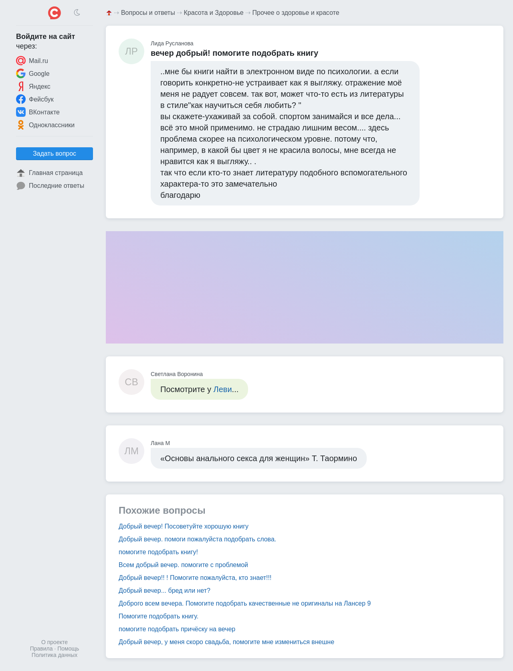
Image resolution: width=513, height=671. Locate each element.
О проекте (54, 642)
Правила (41, 648)
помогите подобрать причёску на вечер (177, 629)
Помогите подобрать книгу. (158, 616)
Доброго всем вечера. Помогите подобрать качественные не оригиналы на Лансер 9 (245, 603)
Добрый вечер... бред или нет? (164, 590)
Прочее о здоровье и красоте (295, 12)
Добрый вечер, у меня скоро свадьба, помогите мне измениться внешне (226, 641)
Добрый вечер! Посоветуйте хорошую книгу (183, 526)
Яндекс (33, 86)
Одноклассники (45, 125)
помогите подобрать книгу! (158, 552)
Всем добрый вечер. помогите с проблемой (183, 564)
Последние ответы (50, 186)
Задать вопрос (54, 153)
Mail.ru (32, 60)
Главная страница (49, 173)
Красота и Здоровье (214, 12)
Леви (223, 389)
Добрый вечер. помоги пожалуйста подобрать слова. (197, 539)
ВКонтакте (38, 112)
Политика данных (54, 655)
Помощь (68, 648)
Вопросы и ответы (148, 12)
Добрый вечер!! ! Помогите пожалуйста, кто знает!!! (195, 577)
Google (33, 73)
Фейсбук (35, 99)
